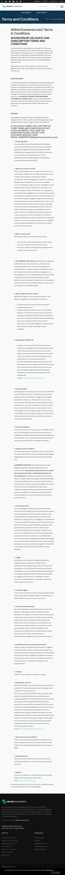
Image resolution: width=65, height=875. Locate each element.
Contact (53, 1)
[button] (61, 7)
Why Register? (26, 12)
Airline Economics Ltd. (22, 820)
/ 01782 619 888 (18, 828)
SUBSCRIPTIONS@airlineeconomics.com (37, 137)
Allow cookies (55, 872)
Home (47, 19)
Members (36, 1)
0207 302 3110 (7, 828)
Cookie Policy (49, 870)
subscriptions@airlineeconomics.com (34, 378)
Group (45, 1)
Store (61, 1)
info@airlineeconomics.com (26, 780)
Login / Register (41, 12)
